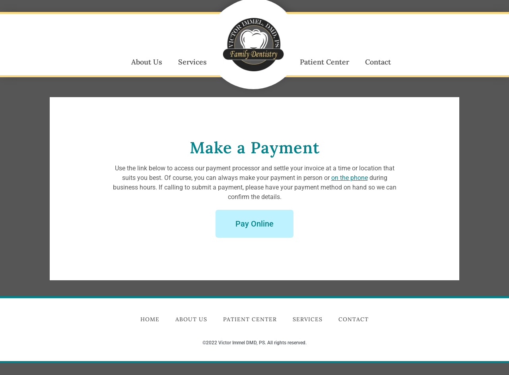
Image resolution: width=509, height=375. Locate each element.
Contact (378, 61)
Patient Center (324, 61)
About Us (146, 61)
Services (192, 61)
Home (149, 319)
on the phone (349, 178)
